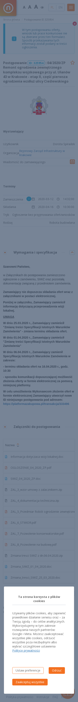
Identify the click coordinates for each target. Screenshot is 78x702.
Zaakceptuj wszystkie (30, 682)
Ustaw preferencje (28, 670)
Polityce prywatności (26, 650)
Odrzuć (57, 670)
